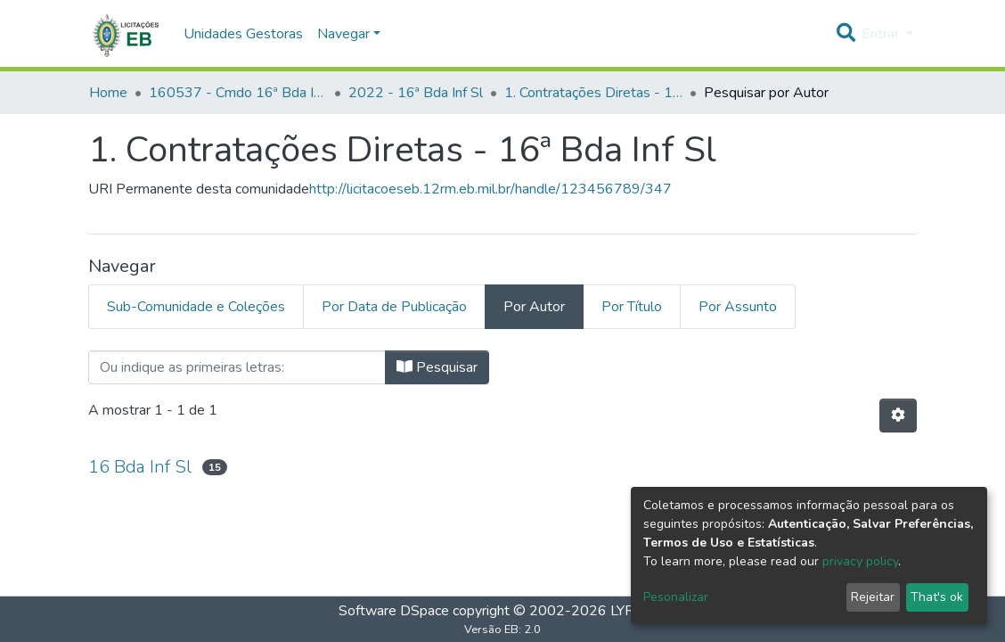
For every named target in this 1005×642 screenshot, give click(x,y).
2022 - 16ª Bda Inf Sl (415, 93)
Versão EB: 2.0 (502, 629)
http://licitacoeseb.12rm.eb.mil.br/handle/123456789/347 (490, 189)
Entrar (882, 34)
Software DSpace (394, 611)
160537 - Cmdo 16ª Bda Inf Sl (238, 93)
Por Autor (534, 307)
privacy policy (860, 561)
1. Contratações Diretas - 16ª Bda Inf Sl (593, 93)
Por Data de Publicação (394, 307)
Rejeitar (873, 596)
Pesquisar (437, 367)
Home (108, 93)
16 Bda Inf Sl (140, 467)
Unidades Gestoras (243, 34)
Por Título (631, 307)
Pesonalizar (675, 596)
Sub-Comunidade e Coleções (196, 307)
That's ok (937, 596)
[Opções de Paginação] (898, 415)
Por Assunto (738, 307)
